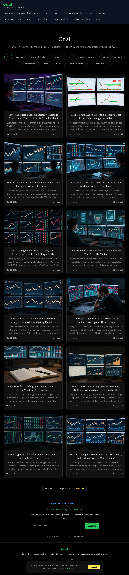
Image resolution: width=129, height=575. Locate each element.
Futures (89, 13)
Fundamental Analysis (72, 13)
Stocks (29, 19)
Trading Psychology (81, 19)
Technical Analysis (59, 19)
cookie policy (70, 568)
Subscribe (92, 526)
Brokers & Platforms (28, 13)
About (55, 559)
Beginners (9, 13)
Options (101, 13)
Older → (80, 488)
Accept (94, 567)
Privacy (64, 559)
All (8, 57)
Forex (54, 13)
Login (97, 19)
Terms (73, 559)
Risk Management (13, 19)
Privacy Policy (77, 536)
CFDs (45, 13)
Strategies (42, 19)
